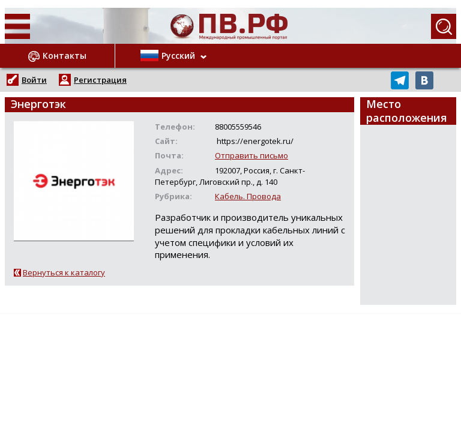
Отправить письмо (251, 155)
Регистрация (100, 79)
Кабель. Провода (248, 196)
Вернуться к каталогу (64, 272)
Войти (34, 79)
